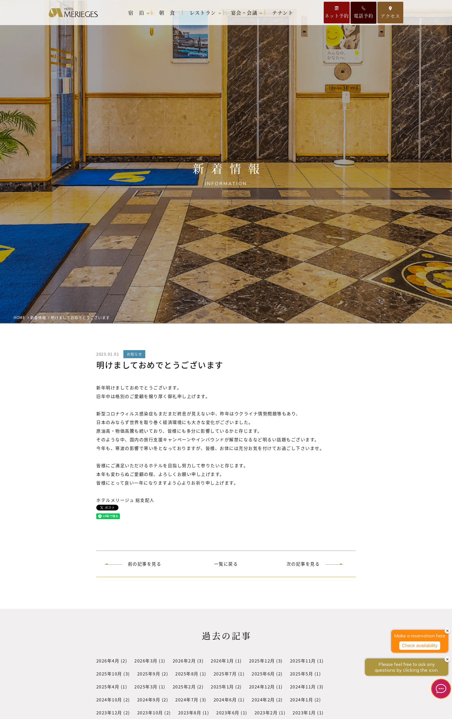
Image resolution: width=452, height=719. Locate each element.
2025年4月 (108, 687)
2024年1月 (301, 700)
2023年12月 (109, 712)
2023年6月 (228, 712)
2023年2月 (266, 712)
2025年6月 (263, 674)
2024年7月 (187, 700)
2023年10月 (150, 712)
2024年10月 (109, 700)
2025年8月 (187, 674)
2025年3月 (146, 687)
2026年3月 (146, 661)
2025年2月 (184, 687)
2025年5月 (301, 674)
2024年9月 (149, 700)
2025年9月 (149, 674)
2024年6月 (225, 700)
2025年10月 (109, 674)
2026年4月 (108, 661)
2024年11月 (303, 687)
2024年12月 (262, 687)
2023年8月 (189, 712)
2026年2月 (184, 661)
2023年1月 (304, 712)
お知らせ (134, 354)
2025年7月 (225, 674)
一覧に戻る (226, 564)
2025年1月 (222, 687)
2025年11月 (303, 661)
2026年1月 (222, 661)
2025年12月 (262, 661)
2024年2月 (263, 700)
